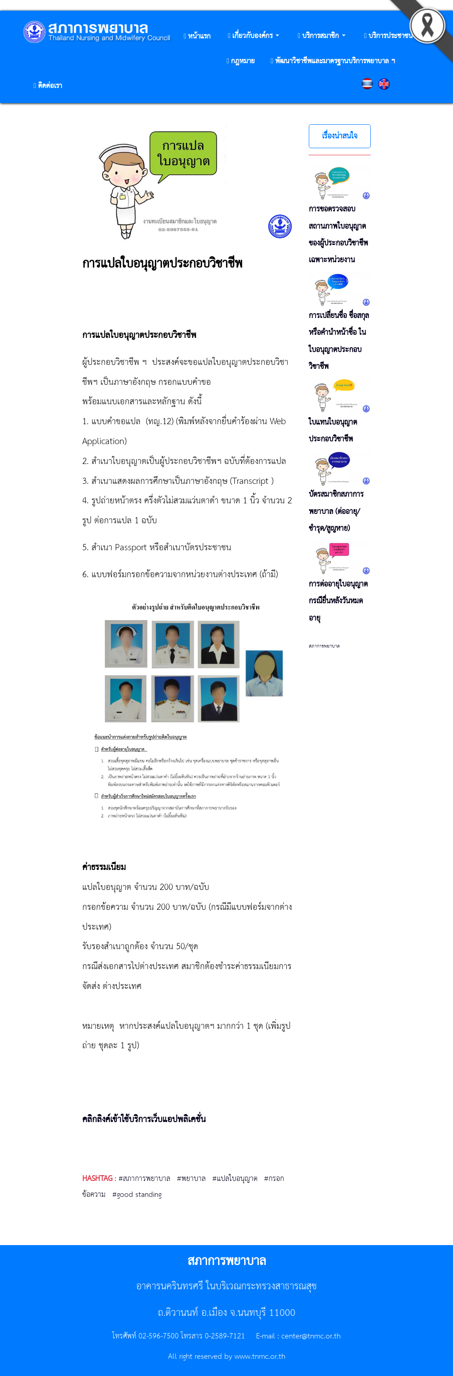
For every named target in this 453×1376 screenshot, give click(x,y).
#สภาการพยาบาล (144, 1179)
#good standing (136, 1195)
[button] (253, 36)
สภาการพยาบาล (324, 646)
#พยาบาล (191, 1179)
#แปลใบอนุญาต (234, 1179)
